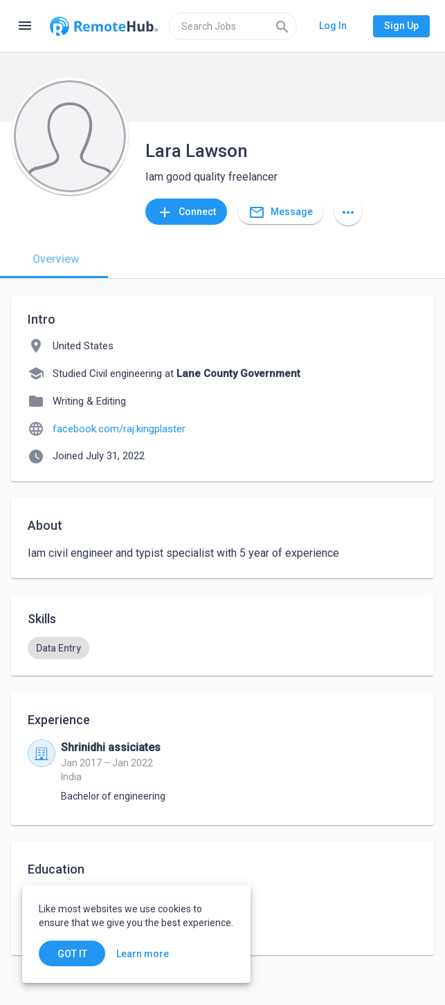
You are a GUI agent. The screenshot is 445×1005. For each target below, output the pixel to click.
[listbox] (222, 648)
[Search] (282, 26)
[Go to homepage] (104, 26)
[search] (233, 26)
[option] (58, 648)
